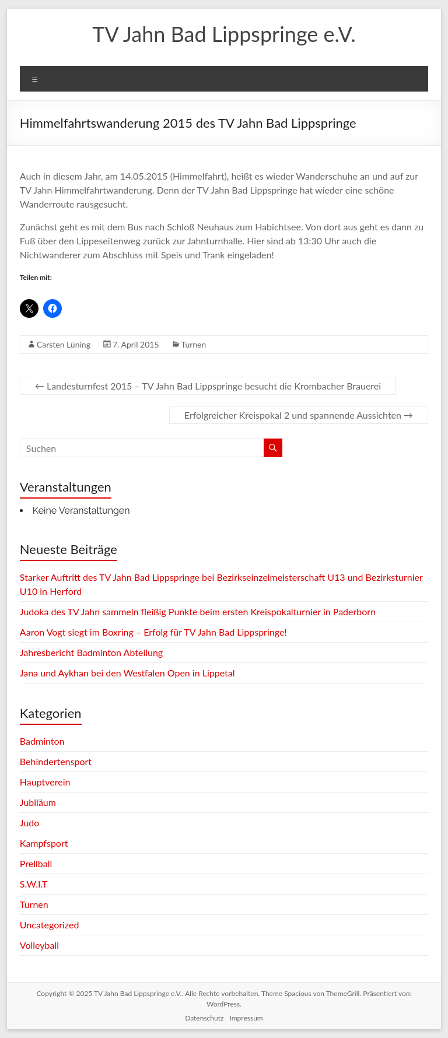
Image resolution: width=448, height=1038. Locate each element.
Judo (30, 822)
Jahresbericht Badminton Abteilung (91, 652)
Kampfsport (44, 842)
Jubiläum (38, 802)
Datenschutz (204, 1018)
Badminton (42, 740)
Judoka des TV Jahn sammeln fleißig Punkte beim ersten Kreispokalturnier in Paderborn (198, 611)
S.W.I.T (34, 883)
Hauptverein (45, 781)
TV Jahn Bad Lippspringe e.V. (223, 34)
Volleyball (39, 945)
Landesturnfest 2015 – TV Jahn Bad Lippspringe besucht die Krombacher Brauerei (208, 385)
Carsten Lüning (63, 344)
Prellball (36, 863)
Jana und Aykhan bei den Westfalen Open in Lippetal (127, 672)
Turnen (193, 344)
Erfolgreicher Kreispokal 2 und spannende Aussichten (298, 414)
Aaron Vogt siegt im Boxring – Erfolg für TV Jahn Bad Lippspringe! (153, 631)
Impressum (245, 1018)
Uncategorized (49, 924)
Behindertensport (56, 761)
